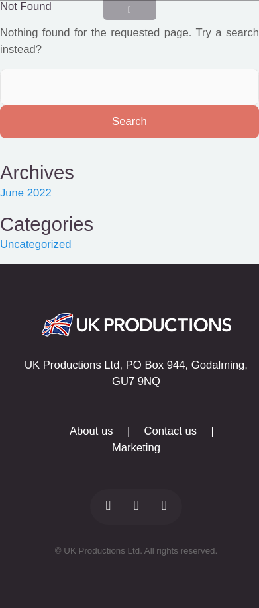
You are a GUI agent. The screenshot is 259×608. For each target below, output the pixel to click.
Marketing (136, 447)
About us (91, 431)
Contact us (170, 431)
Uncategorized (35, 244)
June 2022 (26, 193)
